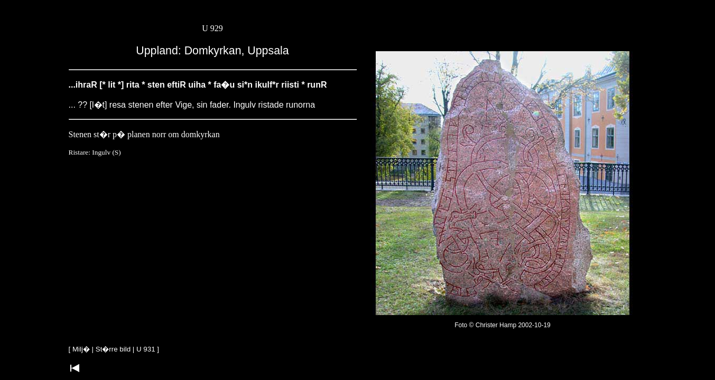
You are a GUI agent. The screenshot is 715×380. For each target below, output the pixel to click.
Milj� (81, 349)
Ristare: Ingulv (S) (95, 152)
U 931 (145, 349)
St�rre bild (113, 349)
